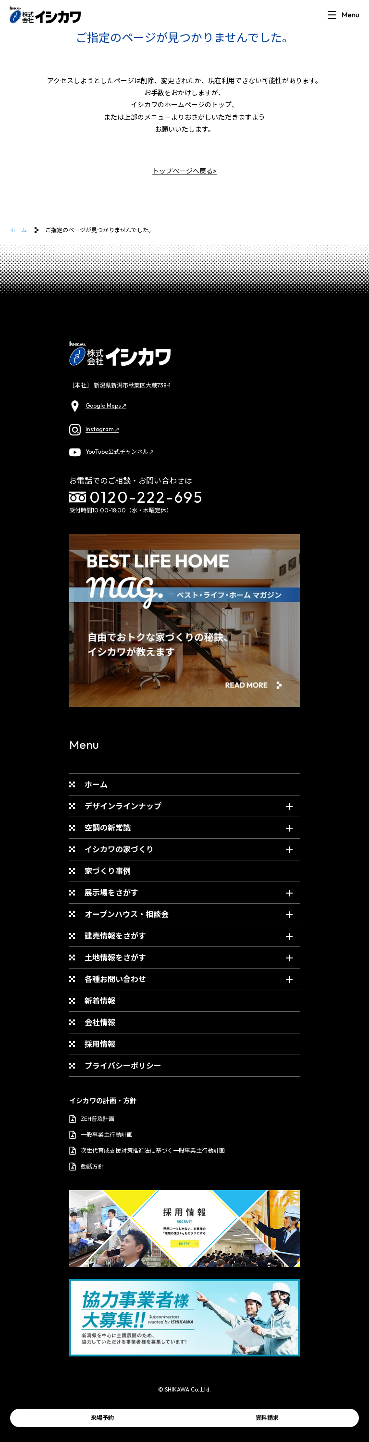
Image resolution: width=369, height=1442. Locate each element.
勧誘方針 (86, 1166)
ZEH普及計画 (91, 1119)
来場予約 (102, 1417)
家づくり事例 (108, 871)
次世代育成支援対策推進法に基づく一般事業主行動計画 (147, 1150)
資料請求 (267, 1417)
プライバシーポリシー (123, 1065)
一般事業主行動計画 (101, 1135)
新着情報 (100, 1001)
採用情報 (100, 1044)
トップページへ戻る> (184, 171)
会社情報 (100, 1022)
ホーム (18, 230)
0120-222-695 (136, 497)
